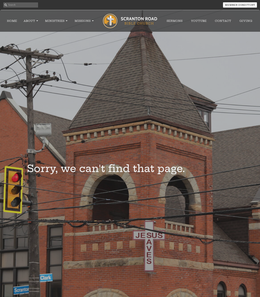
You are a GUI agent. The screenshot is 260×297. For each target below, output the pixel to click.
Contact (223, 21)
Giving (245, 21)
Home (12, 21)
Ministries (56, 21)
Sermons (175, 21)
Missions (84, 21)
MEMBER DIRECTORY (240, 4)
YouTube (199, 21)
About (31, 21)
